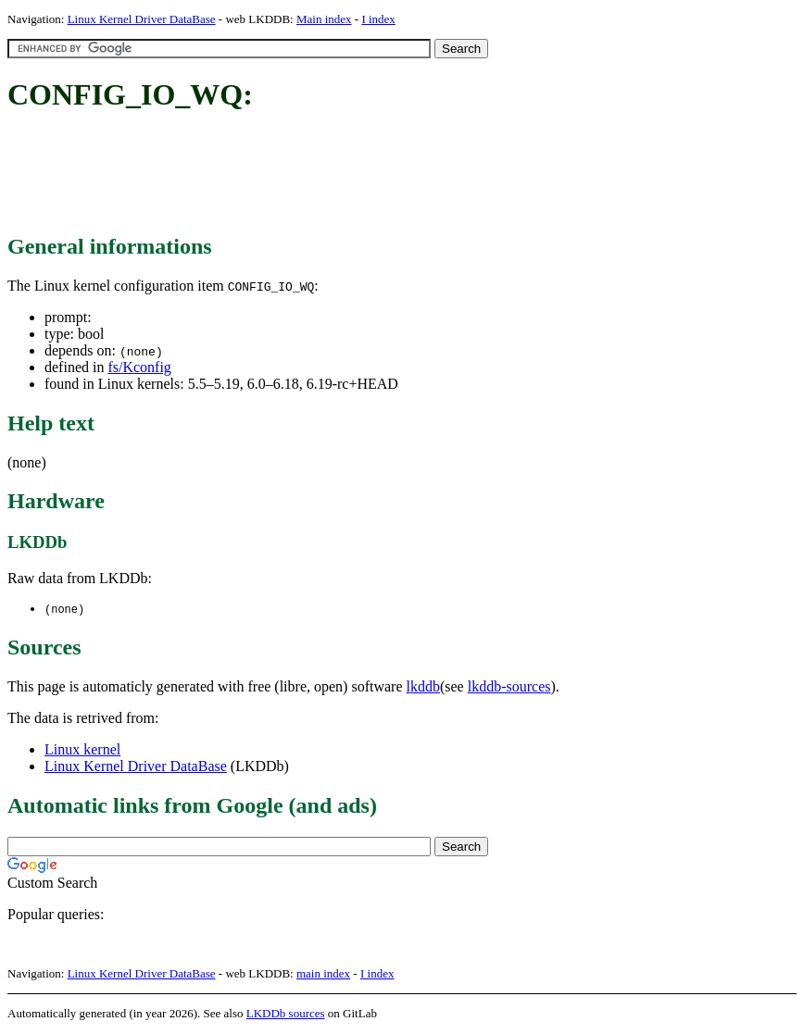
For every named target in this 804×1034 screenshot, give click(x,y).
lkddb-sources (509, 687)
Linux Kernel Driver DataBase (142, 19)
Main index (324, 19)
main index (323, 974)
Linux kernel (82, 750)
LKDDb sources (285, 1014)
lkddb (423, 687)
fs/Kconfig (138, 367)
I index (378, 19)
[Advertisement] (344, 174)
